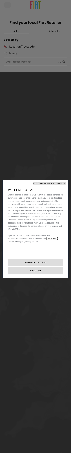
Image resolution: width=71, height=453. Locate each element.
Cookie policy (51, 238)
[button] (49, 183)
